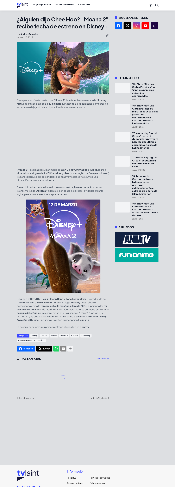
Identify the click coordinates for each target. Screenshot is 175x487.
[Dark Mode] (149, 5)
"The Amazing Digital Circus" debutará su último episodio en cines (144, 162)
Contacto (84, 4)
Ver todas (101, 358)
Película (74, 336)
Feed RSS (71, 477)
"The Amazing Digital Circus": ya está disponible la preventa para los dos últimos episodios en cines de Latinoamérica (145, 140)
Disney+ (44, 336)
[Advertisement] (136, 52)
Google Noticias (74, 483)
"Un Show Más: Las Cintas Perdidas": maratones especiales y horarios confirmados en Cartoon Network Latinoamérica (145, 114)
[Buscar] (155, 5)
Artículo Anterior (26, 398)
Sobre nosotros (64, 4)
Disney (34, 336)
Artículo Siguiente (98, 398)
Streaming (85, 336)
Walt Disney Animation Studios (31, 340)
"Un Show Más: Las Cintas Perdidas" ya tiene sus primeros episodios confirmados (144, 90)
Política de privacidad (99, 477)
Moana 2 (64, 336)
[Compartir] (106, 36)
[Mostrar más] (70, 349)
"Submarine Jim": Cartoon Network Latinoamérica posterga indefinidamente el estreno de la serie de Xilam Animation (144, 185)
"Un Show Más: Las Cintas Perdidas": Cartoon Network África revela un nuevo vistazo (145, 209)
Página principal (42, 4)
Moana (54, 336)
